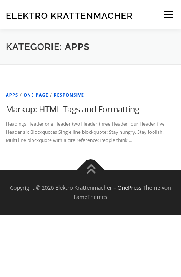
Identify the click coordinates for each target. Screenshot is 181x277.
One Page (35, 95)
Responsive (69, 95)
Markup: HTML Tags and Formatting (72, 109)
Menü (168, 14)
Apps (12, 95)
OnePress (130, 187)
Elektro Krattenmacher (69, 15)
